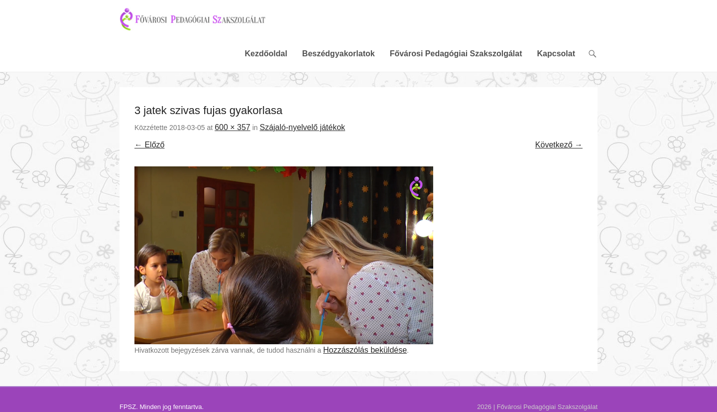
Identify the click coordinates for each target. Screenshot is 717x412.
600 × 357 (232, 130)
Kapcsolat (556, 56)
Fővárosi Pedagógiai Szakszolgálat (456, 56)
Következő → (559, 147)
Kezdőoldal (265, 56)
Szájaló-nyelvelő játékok (302, 130)
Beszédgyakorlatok (338, 56)
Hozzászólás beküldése (365, 352)
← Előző (149, 147)
